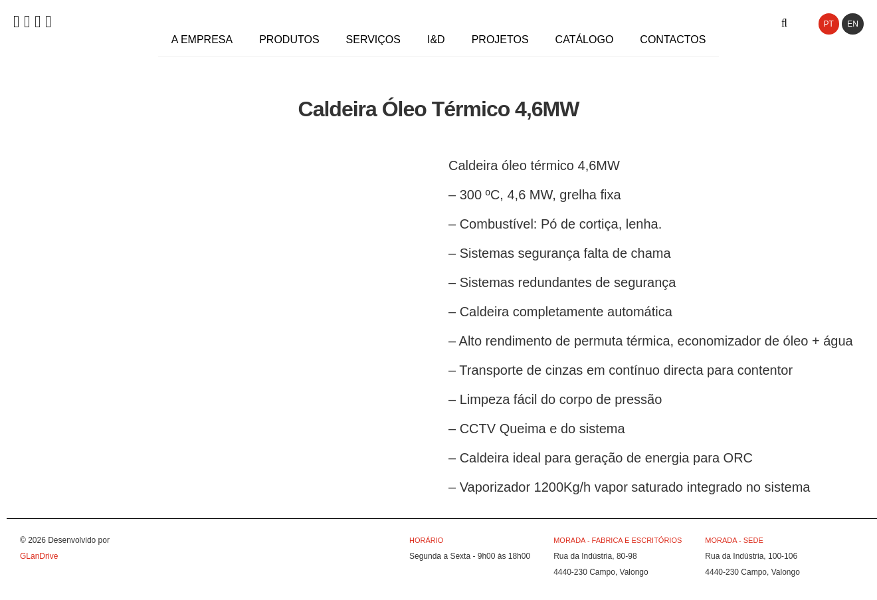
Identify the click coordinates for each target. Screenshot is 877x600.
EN (852, 24)
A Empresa (202, 39)
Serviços (373, 39)
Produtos (289, 39)
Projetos (500, 39)
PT (829, 24)
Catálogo (584, 39)
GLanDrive (39, 556)
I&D (436, 39)
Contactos (673, 39)
